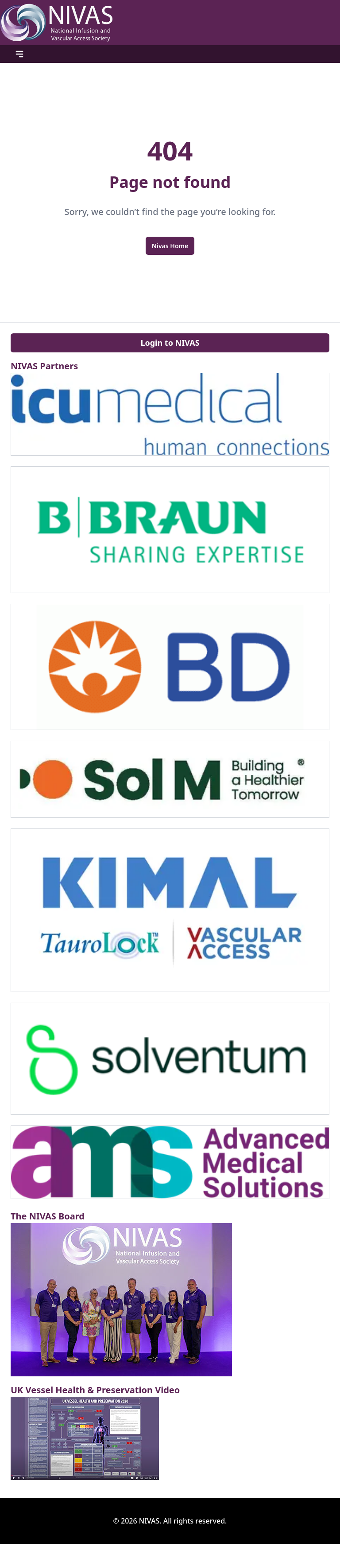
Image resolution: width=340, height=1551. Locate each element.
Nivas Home (170, 246)
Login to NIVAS (169, 342)
